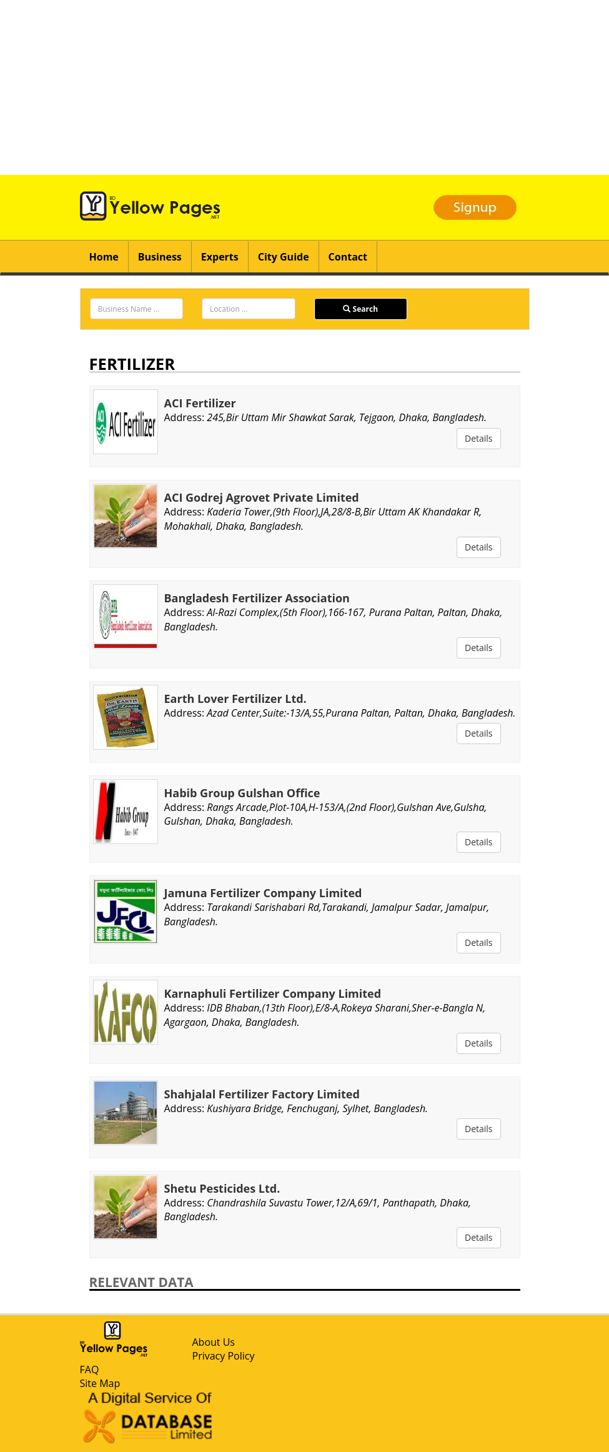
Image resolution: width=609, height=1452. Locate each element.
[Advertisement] (304, 87)
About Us (213, 1342)
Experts (220, 257)
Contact (348, 257)
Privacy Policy (223, 1356)
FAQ (89, 1369)
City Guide (283, 257)
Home (104, 257)
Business (160, 257)
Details (479, 438)
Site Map (100, 1383)
